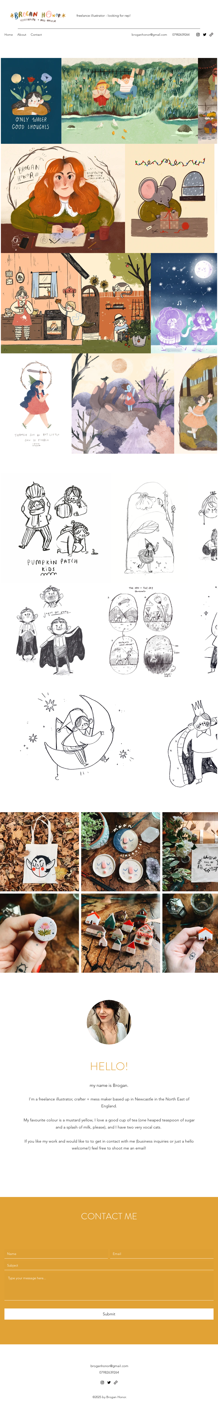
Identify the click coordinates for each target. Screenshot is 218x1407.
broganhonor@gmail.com (149, 35)
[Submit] (109, 1314)
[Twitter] (204, 34)
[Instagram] (198, 34)
